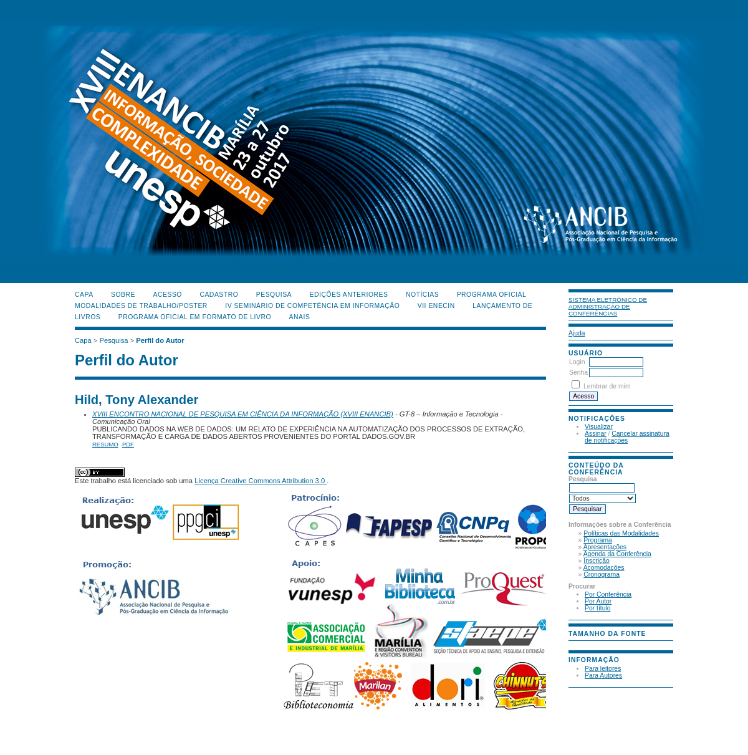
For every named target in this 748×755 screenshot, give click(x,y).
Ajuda (576, 333)
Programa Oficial (492, 294)
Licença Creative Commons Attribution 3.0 (260, 480)
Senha (578, 372)
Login (577, 361)
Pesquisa (274, 294)
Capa (84, 294)
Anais (299, 317)
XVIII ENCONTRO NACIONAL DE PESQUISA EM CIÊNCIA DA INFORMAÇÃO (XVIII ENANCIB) (242, 414)
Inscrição (596, 560)
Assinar (596, 433)
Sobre (123, 294)
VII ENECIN (436, 305)
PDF (128, 444)
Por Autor (598, 601)
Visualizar (599, 426)
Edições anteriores (349, 294)
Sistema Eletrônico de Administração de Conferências (607, 306)
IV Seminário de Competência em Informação (312, 305)
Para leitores (603, 668)
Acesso (167, 294)
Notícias (422, 294)
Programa (597, 540)
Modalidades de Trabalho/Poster (141, 305)
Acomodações (604, 567)
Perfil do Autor (160, 340)
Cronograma (601, 574)
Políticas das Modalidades (621, 533)
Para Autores (603, 675)
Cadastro (218, 294)
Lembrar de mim (607, 386)
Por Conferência (608, 594)
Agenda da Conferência (617, 554)
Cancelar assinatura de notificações (627, 437)
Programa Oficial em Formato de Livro (194, 317)
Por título (598, 608)
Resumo (105, 444)
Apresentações (604, 547)
